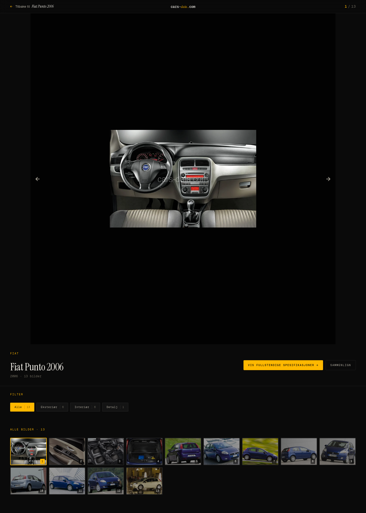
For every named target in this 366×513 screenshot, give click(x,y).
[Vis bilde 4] (144, 451)
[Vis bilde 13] (144, 481)
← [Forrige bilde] (38, 178)
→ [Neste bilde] (328, 178)
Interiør (85, 407)
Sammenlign (340, 365)
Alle (22, 407)
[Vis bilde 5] (183, 451)
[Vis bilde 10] (28, 481)
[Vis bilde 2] (67, 451)
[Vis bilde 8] (299, 451)
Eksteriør (52, 407)
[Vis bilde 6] (221, 451)
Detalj (115, 407)
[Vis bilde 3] (105, 451)
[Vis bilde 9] (337, 451)
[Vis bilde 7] (260, 451)
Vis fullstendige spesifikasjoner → (283, 365)
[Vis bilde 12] (105, 481)
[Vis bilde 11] (67, 481)
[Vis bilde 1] (28, 451)
